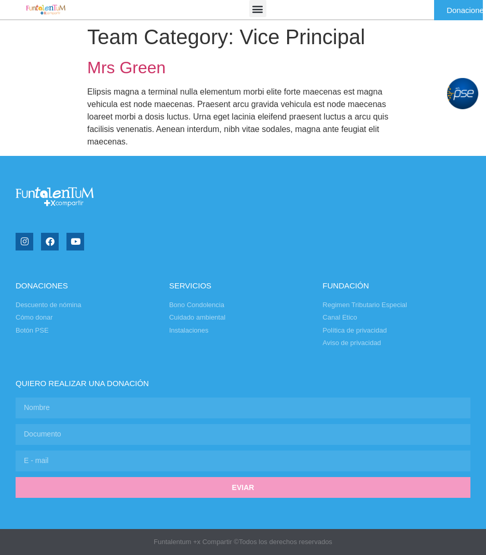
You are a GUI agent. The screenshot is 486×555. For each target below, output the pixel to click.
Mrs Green (126, 67)
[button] (257, 8)
